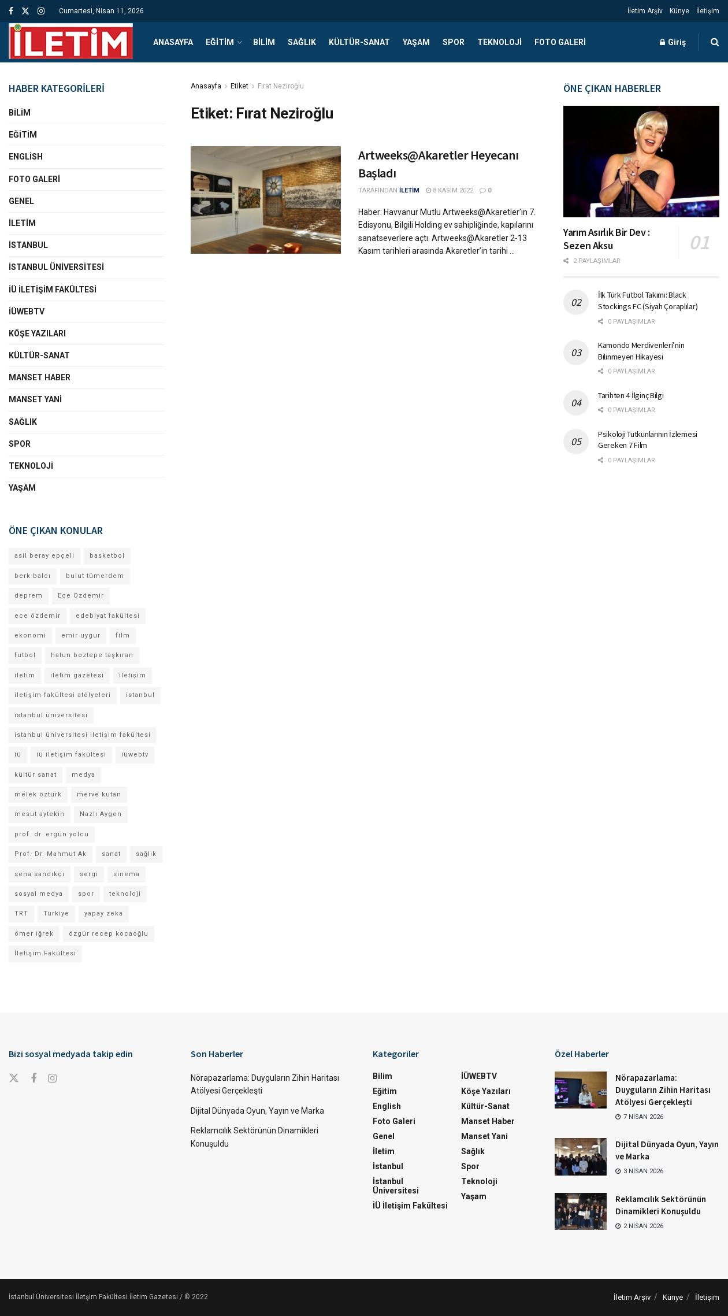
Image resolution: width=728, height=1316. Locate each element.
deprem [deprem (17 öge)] (28, 595)
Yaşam (416, 42)
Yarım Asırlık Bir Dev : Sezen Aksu (606, 238)
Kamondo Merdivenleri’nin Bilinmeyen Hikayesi (641, 351)
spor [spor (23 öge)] (86, 894)
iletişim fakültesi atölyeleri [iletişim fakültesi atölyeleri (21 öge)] (62, 695)
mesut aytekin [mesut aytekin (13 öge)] (39, 814)
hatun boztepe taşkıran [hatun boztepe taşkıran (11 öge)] (92, 655)
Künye (679, 11)
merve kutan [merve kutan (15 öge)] (99, 794)
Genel (21, 201)
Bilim (264, 42)
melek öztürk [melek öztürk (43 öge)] (38, 794)
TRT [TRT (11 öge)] (21, 913)
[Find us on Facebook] (33, 1078)
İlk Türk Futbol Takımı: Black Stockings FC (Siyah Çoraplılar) (647, 301)
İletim (22, 223)
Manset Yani (35, 399)
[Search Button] (715, 42)
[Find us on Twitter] (14, 1078)
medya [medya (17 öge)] (83, 775)
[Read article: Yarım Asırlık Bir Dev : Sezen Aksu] (641, 161)
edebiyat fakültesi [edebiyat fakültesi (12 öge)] (108, 616)
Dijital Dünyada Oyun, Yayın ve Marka (257, 1110)
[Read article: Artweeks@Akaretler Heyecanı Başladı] (266, 200)
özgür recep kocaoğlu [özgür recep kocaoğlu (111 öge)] (108, 933)
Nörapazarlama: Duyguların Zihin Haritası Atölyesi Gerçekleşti (663, 1089)
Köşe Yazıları (37, 333)
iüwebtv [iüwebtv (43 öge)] (134, 754)
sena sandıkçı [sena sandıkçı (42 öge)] (39, 874)
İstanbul (28, 245)
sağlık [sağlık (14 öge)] (146, 854)
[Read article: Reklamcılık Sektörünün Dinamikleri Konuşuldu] (581, 1211)
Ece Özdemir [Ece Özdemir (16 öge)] (81, 595)
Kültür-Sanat (359, 42)
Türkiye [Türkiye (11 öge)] (56, 913)
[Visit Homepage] (71, 42)
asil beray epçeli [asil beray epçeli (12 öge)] (44, 555)
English (26, 156)
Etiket (239, 86)
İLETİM (409, 190)
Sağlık (302, 42)
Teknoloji (499, 42)
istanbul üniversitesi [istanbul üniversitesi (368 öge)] (51, 715)
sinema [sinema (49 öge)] (126, 874)
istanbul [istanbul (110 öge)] (140, 695)
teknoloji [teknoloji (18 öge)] (125, 894)
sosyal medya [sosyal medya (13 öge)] (38, 894)
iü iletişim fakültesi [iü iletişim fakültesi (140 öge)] (71, 754)
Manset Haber (39, 377)
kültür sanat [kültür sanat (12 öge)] (35, 775)
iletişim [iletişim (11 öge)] (132, 675)
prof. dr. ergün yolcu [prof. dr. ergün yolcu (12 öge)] (51, 834)
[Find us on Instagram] (52, 1078)
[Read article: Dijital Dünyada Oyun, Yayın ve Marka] (581, 1156)
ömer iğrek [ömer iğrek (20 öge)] (34, 933)
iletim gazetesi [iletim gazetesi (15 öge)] (77, 675)
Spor (454, 42)
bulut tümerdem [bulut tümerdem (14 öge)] (95, 576)
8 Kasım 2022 (449, 190)
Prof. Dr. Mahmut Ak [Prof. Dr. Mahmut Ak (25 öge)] (50, 854)
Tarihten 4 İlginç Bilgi (631, 395)
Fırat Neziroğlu (281, 86)
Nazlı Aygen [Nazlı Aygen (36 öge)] (101, 814)
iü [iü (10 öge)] (17, 754)
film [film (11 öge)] (123, 635)
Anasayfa (173, 42)
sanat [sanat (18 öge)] (111, 854)
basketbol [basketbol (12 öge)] (107, 555)
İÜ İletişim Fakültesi (52, 289)
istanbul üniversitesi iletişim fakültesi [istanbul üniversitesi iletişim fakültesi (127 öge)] (82, 735)
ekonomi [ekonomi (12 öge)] (30, 635)
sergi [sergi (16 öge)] (89, 874)
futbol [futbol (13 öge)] (25, 655)
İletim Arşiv (645, 11)
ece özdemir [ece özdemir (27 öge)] (37, 616)
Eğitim (220, 42)
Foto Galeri (560, 42)
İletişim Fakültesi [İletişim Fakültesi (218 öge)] (45, 953)
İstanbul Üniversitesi (56, 267)
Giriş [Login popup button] (673, 42)
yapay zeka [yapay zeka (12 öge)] (103, 913)
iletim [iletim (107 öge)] (24, 675)
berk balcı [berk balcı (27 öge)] (32, 576)
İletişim (707, 11)
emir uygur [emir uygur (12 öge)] (81, 635)
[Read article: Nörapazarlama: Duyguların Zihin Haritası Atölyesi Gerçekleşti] (581, 1090)
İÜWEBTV (26, 311)
